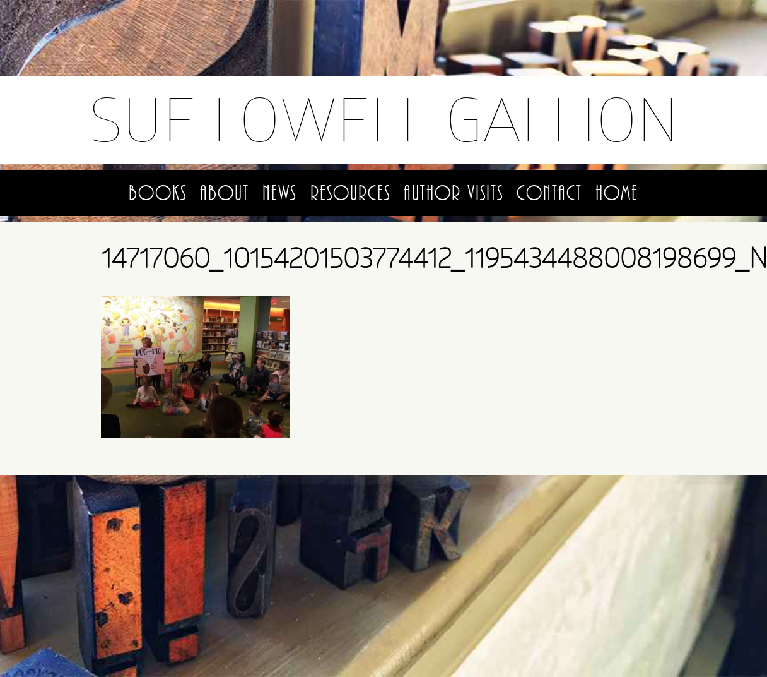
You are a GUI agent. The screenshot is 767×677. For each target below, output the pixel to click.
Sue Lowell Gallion (384, 119)
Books (158, 193)
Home (616, 193)
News (279, 193)
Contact (549, 193)
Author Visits (453, 193)
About (224, 193)
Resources (350, 193)
